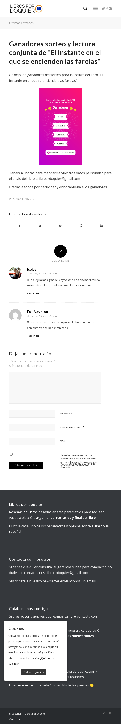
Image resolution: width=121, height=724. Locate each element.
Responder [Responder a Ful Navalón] (33, 335)
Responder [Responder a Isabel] (33, 293)
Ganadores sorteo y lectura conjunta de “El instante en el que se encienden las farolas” (55, 52)
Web (63, 441)
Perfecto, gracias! (34, 672)
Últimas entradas (21, 23)
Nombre (66, 413)
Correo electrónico (72, 427)
